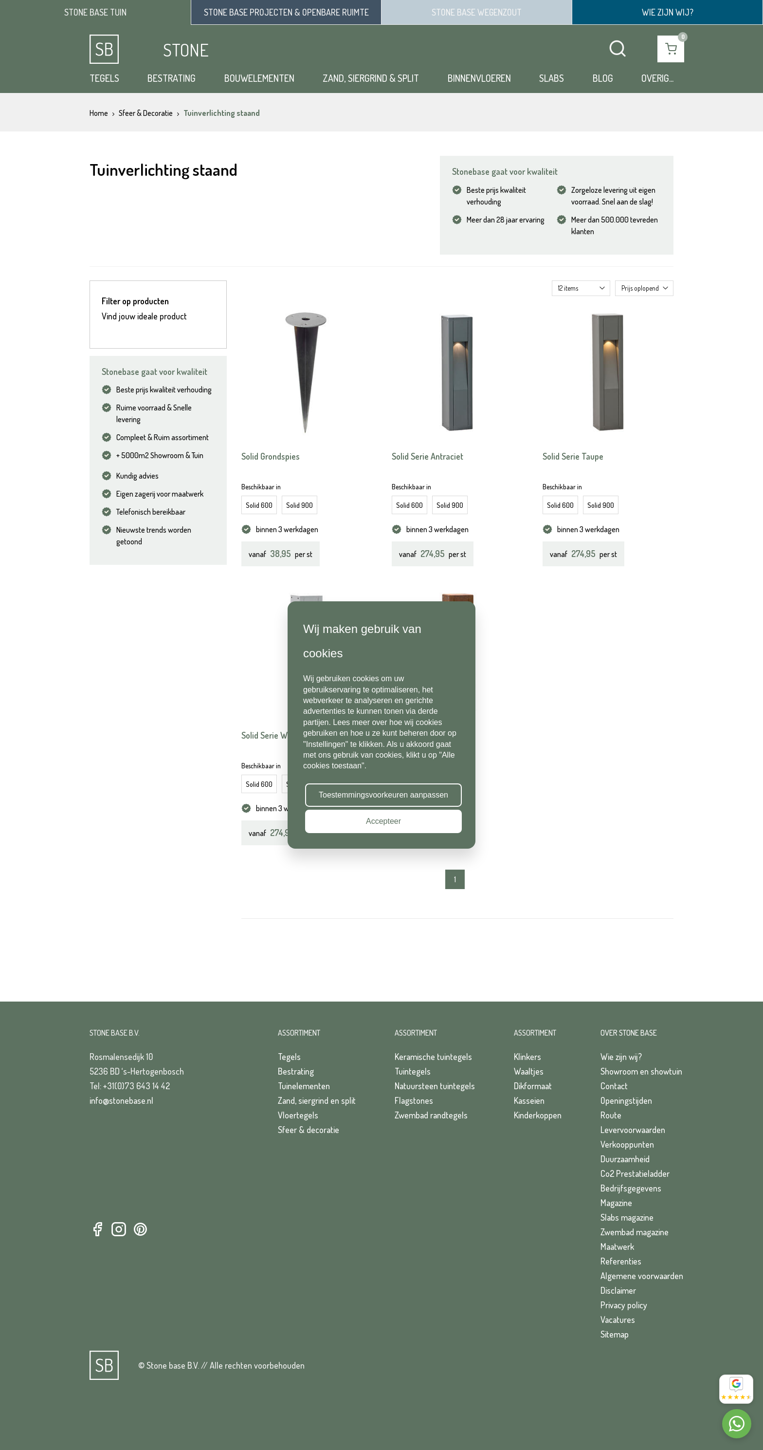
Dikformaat (533, 1085)
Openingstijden (626, 1100)
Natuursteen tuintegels (435, 1085)
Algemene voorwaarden (641, 1275)
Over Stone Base (628, 1033)
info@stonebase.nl (121, 1100)
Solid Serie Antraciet (427, 456)
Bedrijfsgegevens (630, 1188)
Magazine (616, 1202)
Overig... (657, 78)
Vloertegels (298, 1115)
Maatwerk (617, 1246)
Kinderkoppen (538, 1115)
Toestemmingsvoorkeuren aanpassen (383, 795)
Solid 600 (259, 505)
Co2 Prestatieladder (635, 1173)
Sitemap (614, 1334)
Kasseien (529, 1100)
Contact (614, 1085)
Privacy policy (623, 1305)
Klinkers (527, 1056)
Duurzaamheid (625, 1158)
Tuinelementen (304, 1085)
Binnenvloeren (479, 78)
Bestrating (171, 78)
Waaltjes (529, 1071)
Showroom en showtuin (641, 1071)
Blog (603, 78)
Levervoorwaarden (632, 1129)
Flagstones (414, 1100)
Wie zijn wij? (621, 1056)
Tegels (104, 78)
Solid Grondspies (270, 456)
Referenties (620, 1261)
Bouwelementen (259, 78)
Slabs (551, 78)
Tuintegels (413, 1071)
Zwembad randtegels (431, 1115)
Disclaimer (618, 1290)
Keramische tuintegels (433, 1056)
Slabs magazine (627, 1217)
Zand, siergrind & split (371, 78)
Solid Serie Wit (266, 735)
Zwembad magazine (634, 1232)
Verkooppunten (627, 1144)
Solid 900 (299, 505)
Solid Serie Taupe (573, 456)
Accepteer (383, 821)
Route (610, 1115)
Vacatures (617, 1319)
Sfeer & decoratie (308, 1129)
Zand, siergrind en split (317, 1100)
